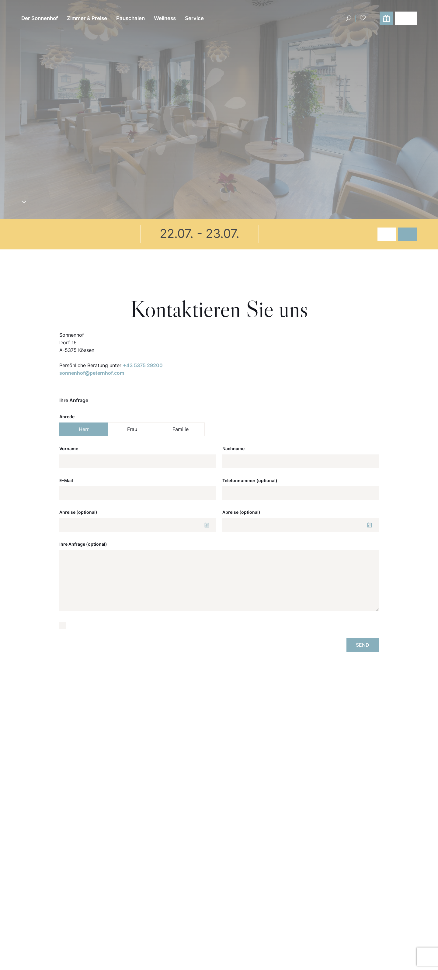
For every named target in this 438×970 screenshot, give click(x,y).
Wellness (165, 18)
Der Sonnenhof (39, 18)
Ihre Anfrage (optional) (83, 544)
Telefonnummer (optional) (249, 480)
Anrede (67, 416)
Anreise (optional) (78, 512)
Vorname (68, 448)
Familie (180, 429)
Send (362, 645)
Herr (84, 429)
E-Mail (66, 480)
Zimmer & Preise (87, 18)
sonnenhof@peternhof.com (91, 373)
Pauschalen (130, 18)
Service (194, 18)
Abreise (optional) (241, 512)
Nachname (233, 448)
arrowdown (24, 199)
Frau (132, 429)
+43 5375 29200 (143, 365)
